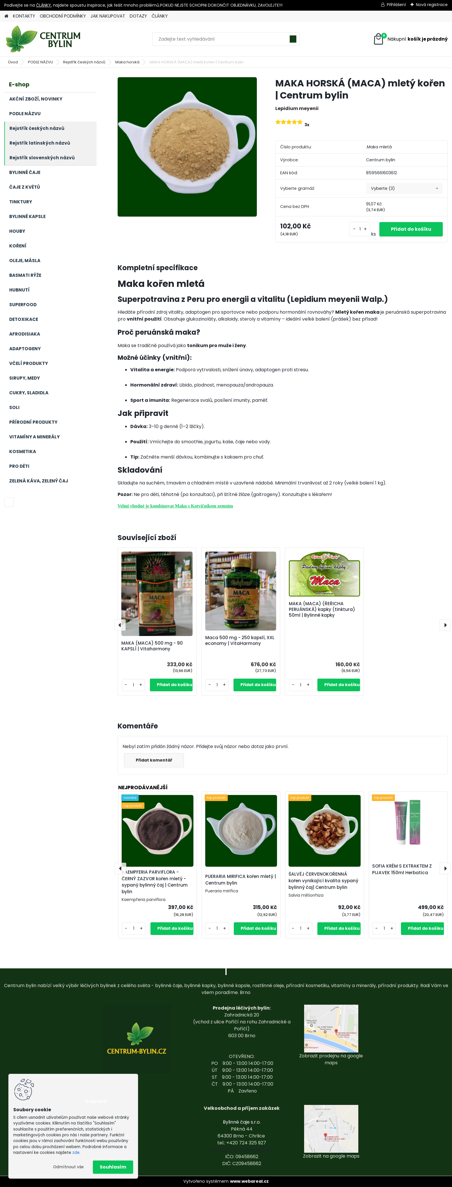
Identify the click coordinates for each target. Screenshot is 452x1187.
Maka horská (127, 62)
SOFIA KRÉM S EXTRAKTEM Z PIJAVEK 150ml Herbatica (402, 869)
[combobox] (404, 188)
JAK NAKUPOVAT (108, 16)
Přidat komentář (154, 760)
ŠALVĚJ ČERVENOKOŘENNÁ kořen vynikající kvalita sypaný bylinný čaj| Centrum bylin (323, 880)
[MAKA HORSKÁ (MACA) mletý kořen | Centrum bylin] (187, 146)
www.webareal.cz (249, 1181)
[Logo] (44, 39)
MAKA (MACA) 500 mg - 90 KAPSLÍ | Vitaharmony (152, 646)
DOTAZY (138, 16)
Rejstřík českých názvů (84, 62)
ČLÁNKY (43, 5)
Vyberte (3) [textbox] (383, 188)
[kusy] (360, 229)
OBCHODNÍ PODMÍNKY (63, 16)
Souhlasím (113, 1167)
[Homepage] (6, 16)
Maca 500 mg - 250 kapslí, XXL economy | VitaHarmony (239, 640)
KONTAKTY (24, 16)
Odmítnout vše (68, 1167)
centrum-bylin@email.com (241, 1149)
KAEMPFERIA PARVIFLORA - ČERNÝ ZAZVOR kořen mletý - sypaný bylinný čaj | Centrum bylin (155, 882)
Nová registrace (432, 4)
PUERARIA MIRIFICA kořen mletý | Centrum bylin (240, 879)
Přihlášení (396, 4)
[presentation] (120, 625)
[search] (293, 41)
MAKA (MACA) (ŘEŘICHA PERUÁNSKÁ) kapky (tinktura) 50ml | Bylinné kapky (322, 609)
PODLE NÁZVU (40, 62)
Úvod (13, 62)
